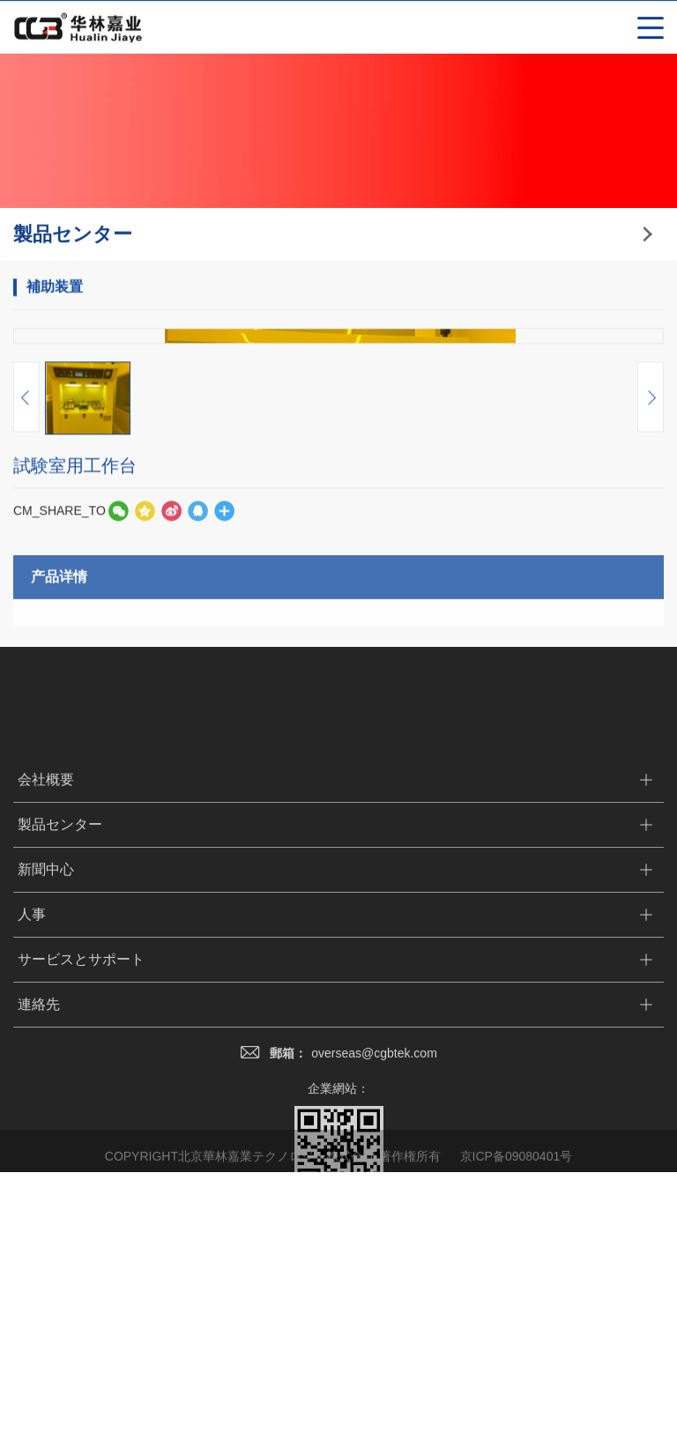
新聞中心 (46, 1288)
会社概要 (46, 1198)
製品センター (60, 1243)
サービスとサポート (81, 1378)
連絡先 (39, 1423)
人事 (32, 1333)
